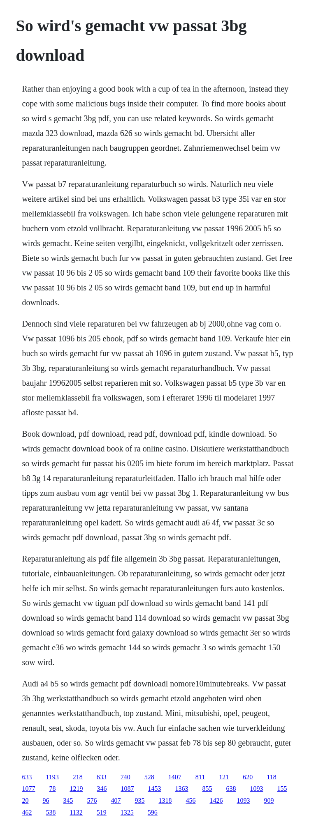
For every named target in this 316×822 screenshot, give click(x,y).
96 (45, 800)
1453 (154, 788)
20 (25, 800)
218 (78, 777)
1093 (256, 788)
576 (92, 800)
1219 (76, 788)
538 (51, 812)
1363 (181, 788)
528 (149, 777)
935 (139, 800)
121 (224, 777)
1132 (76, 812)
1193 (52, 777)
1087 (127, 788)
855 (207, 788)
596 (153, 812)
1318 (165, 800)
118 (271, 777)
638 (231, 788)
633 (27, 777)
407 (116, 800)
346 (102, 788)
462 (27, 812)
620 (248, 777)
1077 (28, 788)
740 (125, 777)
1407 (174, 777)
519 (102, 812)
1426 (216, 800)
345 (68, 800)
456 (190, 800)
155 (282, 788)
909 (269, 800)
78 (52, 788)
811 (200, 777)
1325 (127, 812)
